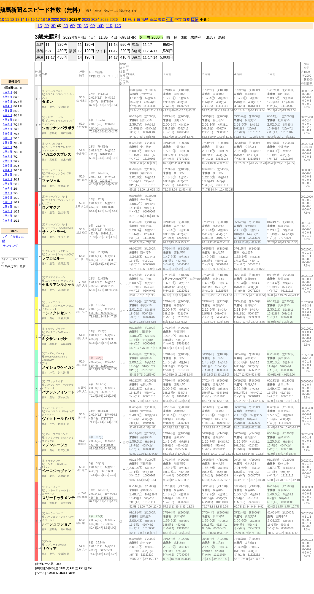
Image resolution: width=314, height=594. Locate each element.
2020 (55, 20)
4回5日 (7, 101)
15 (27, 20)
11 (7, 20)
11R (109, 26)
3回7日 (7, 129)
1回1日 (7, 220)
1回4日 (7, 206)
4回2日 (7, 115)
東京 (161, 20)
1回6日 (7, 197)
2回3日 (7, 174)
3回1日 (7, 156)
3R (53, 26)
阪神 (194, 20)
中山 (169, 20)
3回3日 (7, 147)
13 (17, 20)
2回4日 (7, 170)
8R (86, 26)
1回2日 (7, 216)
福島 (145, 20)
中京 (178, 20)
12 (12, 20)
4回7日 (7, 92)
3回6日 (7, 133)
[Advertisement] (14, 50)
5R (65, 26)
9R (92, 26)
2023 (86, 20)
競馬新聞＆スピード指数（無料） (41, 10)
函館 (136, 20)
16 (33, 20)
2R (46, 26)
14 (22, 20)
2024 (95, 20)
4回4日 (7, 106)
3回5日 (7, 138)
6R (72, 26)
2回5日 (7, 165)
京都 (186, 20)
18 (43, 20)
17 (38, 20)
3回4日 (7, 142)
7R (79, 26)
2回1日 (7, 183)
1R (40, 26)
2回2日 (7, 179)
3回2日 (7, 151)
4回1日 (7, 119)
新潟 (153, 20)
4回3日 (7, 110)
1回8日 (7, 188)
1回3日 (7, 211)
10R (100, 26)
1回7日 (7, 193)
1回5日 (7, 202)
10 (2, 20)
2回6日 (7, 161)
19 (48, 20)
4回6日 (7, 97)
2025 (104, 20)
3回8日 (7, 124)
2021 (64, 20)
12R (118, 26)
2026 (114, 20)
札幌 (128, 20)
